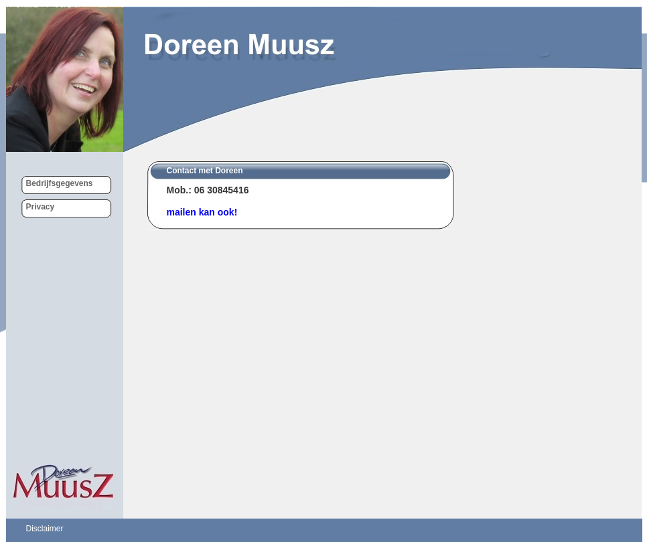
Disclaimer (45, 528)
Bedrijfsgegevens (59, 183)
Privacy (40, 206)
